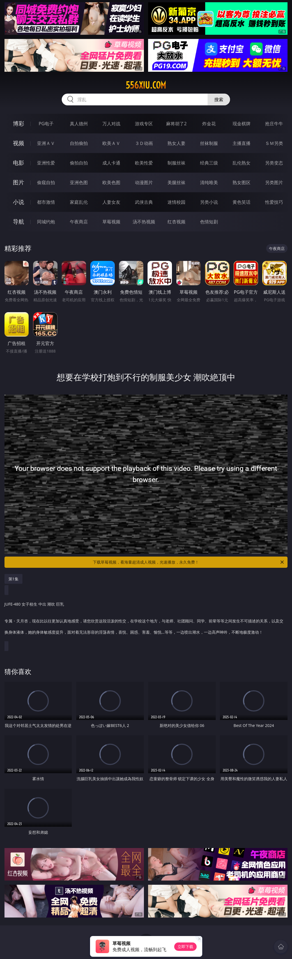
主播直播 (241, 143)
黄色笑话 (241, 202)
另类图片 (274, 182)
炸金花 (209, 124)
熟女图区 (241, 182)
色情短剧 (209, 222)
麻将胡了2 (176, 124)
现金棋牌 (241, 124)
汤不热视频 (144, 222)
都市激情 (46, 202)
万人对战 (111, 124)
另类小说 (209, 202)
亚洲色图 (79, 182)
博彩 (18, 123)
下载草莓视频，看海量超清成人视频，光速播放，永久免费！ (189, 562)
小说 (18, 202)
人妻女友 (111, 202)
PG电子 (46, 124)
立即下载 (185, 946)
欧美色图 (111, 182)
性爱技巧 (274, 202)
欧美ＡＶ (111, 143)
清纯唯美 (209, 182)
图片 (18, 182)
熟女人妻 (176, 143)
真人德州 (79, 124)
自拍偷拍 (79, 143)
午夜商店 (79, 222)
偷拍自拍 (79, 163)
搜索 (218, 99)
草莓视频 (111, 222)
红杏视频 (176, 222)
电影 (18, 162)
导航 (18, 221)
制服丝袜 (176, 163)
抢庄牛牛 (274, 124)
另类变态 (274, 163)
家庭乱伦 (79, 202)
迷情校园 (176, 202)
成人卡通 (111, 163)
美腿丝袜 (176, 182)
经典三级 (209, 163)
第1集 (13, 579)
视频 (18, 143)
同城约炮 (46, 222)
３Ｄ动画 (144, 143)
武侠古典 (144, 202)
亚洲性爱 (46, 163)
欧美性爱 (144, 163)
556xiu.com (146, 85)
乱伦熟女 (241, 163)
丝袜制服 (209, 143)
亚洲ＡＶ (46, 143)
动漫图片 (144, 182)
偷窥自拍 (46, 182)
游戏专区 (144, 124)
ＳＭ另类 (274, 143)
